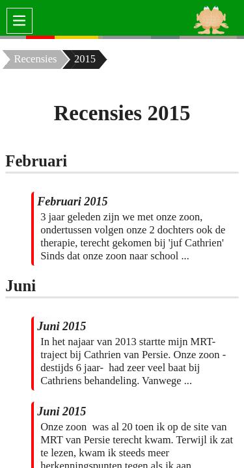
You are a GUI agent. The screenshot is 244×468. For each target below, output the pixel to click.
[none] (13, 37)
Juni (20, 285)
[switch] (20, 21)
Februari (36, 161)
